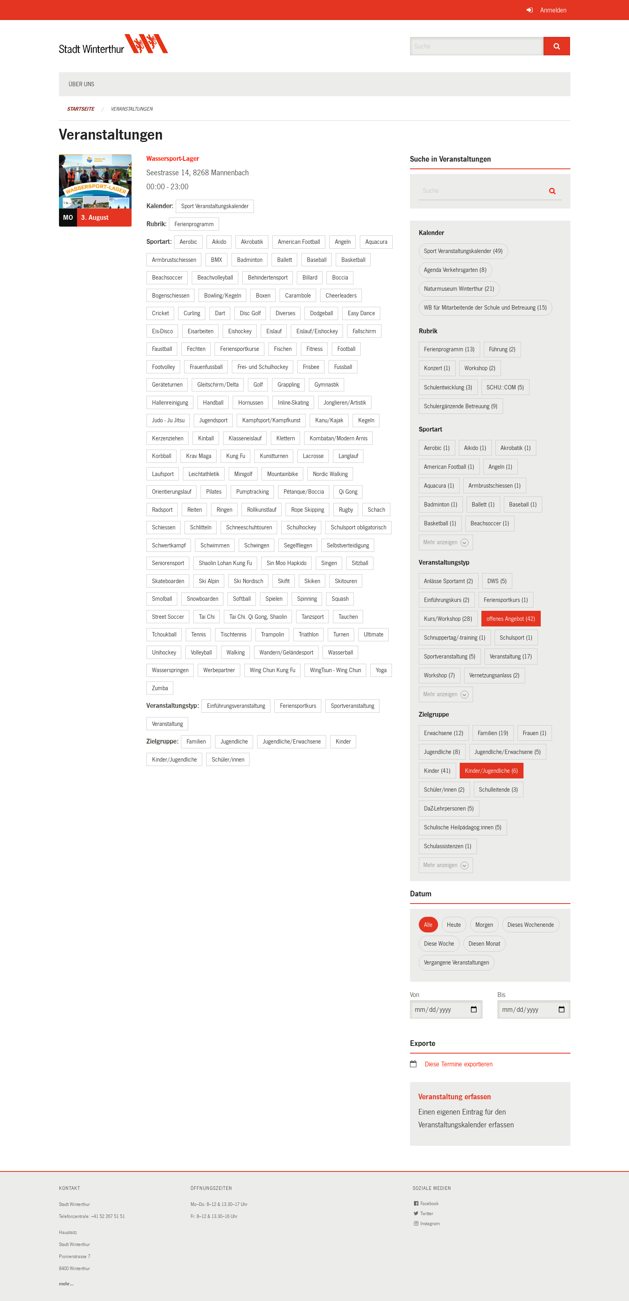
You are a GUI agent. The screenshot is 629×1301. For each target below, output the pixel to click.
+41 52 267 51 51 (108, 1216)
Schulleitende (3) (498, 789)
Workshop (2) (480, 368)
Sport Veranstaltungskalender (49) (463, 251)
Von (414, 994)
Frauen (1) (534, 733)
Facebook (427, 1203)
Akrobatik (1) (516, 448)
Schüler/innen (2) (444, 789)
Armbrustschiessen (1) (495, 485)
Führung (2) (502, 349)
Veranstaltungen (131, 109)
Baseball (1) (523, 504)
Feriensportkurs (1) (506, 600)
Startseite (80, 109)
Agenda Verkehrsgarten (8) (455, 270)
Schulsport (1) (516, 637)
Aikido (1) (475, 448)
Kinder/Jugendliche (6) (491, 771)
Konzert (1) (437, 368)
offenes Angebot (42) (511, 619)
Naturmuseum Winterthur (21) (459, 289)
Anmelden (553, 10)
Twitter (424, 1213)
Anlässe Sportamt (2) (448, 581)
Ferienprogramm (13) (449, 349)
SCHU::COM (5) (505, 387)
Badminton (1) (440, 504)
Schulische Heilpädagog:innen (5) (462, 827)
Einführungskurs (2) (446, 600)
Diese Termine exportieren (459, 1064)
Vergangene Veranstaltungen (456, 962)
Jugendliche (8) (442, 752)
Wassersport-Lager (172, 158)
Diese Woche (439, 943)
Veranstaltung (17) (511, 656)
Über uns (81, 84)
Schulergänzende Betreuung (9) (460, 406)
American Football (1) (449, 467)
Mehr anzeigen (446, 543)
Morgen (484, 925)
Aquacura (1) (439, 485)
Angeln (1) (500, 467)
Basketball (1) (440, 523)
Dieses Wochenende (530, 925)
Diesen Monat (484, 943)
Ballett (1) (483, 504)
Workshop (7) (439, 675)
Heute (454, 925)
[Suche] (557, 46)
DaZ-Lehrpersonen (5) (449, 808)
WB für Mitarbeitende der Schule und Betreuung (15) (485, 307)
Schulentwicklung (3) (448, 387)
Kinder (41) (437, 771)
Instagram (427, 1223)
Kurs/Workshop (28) (448, 619)
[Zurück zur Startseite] (113, 50)
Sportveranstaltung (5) (449, 656)
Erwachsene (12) (443, 733)
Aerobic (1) (437, 448)
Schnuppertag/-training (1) (454, 637)
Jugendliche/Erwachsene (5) (508, 752)
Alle (428, 925)
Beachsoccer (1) (490, 523)
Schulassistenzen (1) (447, 846)
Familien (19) (493, 733)
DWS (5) (497, 581)
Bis (501, 994)
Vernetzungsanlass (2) (494, 675)
